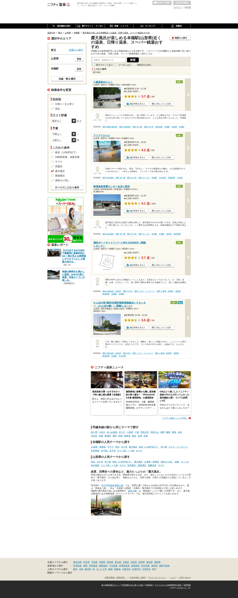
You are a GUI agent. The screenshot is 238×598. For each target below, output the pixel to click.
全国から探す (76, 49)
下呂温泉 (113, 565)
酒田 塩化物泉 (125, 127)
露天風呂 (133, 447)
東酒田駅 (171, 178)
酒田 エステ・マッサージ (144, 291)
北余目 (94, 436)
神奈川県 (77, 562)
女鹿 (145, 436)
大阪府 (126, 562)
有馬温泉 (93, 565)
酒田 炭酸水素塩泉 (109, 127)
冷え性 (124, 447)
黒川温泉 (145, 565)
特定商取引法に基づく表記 (132, 585)
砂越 (101, 436)
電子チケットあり (104, 65)
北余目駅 (162, 178)
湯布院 (154, 565)
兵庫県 (102, 562)
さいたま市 (101, 569)
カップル (185, 462)
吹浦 (140, 436)
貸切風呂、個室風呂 (136, 465)
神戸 (154, 569)
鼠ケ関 (94, 432)
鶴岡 (162, 432)
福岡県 (157, 562)
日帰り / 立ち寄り (64, 104)
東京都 (118, 562)
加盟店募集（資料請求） (115, 578)
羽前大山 (154, 432)
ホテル (139, 450)
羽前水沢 (144, 432)
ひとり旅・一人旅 (125, 450)
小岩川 (102, 432)
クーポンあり (125, 65)
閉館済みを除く (144, 65)
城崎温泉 (103, 565)
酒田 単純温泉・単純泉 (111, 291)
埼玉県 (86, 562)
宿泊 (117, 447)
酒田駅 (178, 291)
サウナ (110, 447)
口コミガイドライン (158, 578)
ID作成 (187, 7)
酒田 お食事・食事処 (165, 291)
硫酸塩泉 (152, 465)
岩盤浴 (58, 166)
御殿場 (117, 569)
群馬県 (110, 562)
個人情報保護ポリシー (110, 585)
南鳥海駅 (159, 127)
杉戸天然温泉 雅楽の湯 (112, 485)
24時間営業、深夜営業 (67, 157)
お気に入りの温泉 (162, 3)
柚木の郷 (132, 491)
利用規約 (149, 585)
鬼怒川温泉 (164, 565)
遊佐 (134, 436)
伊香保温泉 (124, 565)
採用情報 (187, 585)
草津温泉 (77, 565)
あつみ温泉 (112, 432)
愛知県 (149, 562)
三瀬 (137, 432)
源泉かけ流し (167, 462)
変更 (79, 59)
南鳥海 (127, 436)
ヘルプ (173, 578)
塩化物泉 (95, 450)
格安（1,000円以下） (149, 447)
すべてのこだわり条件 (67, 187)
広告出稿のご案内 (138, 578)
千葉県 (94, 562)
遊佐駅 (174, 127)
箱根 (85, 565)
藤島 (168, 432)
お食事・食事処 (98, 447)
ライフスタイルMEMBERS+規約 (168, 585)
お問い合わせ (185, 578)
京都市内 (136, 569)
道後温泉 (135, 565)
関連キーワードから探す (59, 573)
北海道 (134, 562)
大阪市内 (126, 569)
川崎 (81, 569)
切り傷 (164, 447)
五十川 (122, 432)
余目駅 (180, 178)
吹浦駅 (154, 234)
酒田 (114, 436)
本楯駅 (167, 127)
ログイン (178, 7)
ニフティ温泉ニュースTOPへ (175, 418)
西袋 (174, 432)
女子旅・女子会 (108, 450)
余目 (180, 432)
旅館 (177, 462)
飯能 (110, 569)
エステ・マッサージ (178, 447)
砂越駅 (181, 127)
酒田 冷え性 (148, 127)
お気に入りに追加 (163, 104)
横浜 (75, 569)
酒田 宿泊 (127, 353)
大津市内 (146, 569)
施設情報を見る (137, 104)
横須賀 (88, 569)
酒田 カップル (144, 178)
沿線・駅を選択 (67, 78)
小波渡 (130, 432)
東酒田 (108, 436)
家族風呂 (60, 175)
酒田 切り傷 (137, 127)
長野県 (141, 562)
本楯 (120, 436)
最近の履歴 (182, 3)
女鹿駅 (161, 234)
